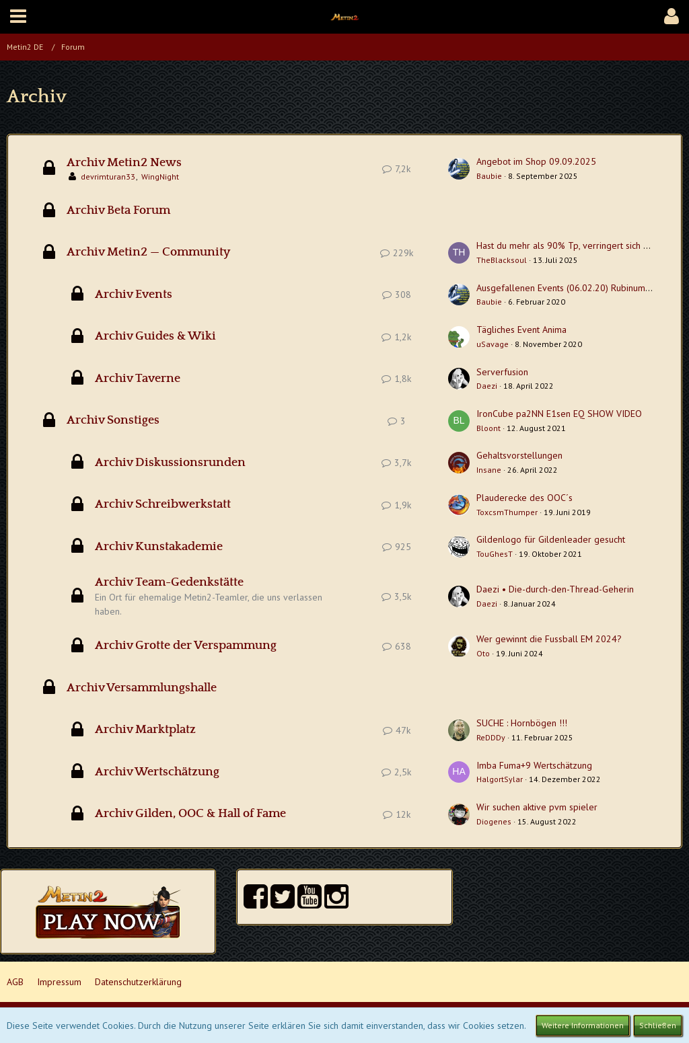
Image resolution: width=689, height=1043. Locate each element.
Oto (483, 653)
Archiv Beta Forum (118, 210)
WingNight (160, 176)
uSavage (492, 344)
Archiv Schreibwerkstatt (163, 504)
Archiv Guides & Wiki (155, 336)
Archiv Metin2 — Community (148, 252)
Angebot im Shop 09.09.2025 (536, 161)
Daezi (486, 386)
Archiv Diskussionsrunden (170, 462)
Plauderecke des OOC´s (524, 498)
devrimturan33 (108, 176)
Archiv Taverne (137, 378)
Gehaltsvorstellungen (519, 455)
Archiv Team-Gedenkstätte (169, 582)
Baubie (489, 176)
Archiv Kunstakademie (159, 546)
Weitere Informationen (583, 1025)
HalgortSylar (499, 779)
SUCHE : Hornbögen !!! (521, 723)
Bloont (488, 428)
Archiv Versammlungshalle (142, 688)
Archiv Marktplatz (145, 729)
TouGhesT (494, 554)
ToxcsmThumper (507, 512)
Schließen (657, 1025)
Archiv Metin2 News (124, 162)
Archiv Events (133, 294)
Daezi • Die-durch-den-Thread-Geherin (555, 589)
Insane (488, 470)
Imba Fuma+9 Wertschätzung (534, 765)
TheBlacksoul (501, 260)
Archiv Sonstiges (113, 420)
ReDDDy (490, 737)
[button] (18, 17)
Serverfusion (502, 372)
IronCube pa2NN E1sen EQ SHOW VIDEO (559, 414)
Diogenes (493, 821)
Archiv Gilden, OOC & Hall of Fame (190, 813)
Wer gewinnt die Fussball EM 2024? (549, 639)
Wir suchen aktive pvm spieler (536, 807)
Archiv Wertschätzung (157, 772)
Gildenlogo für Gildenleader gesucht (550, 539)
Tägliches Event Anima (521, 329)
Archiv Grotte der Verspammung (186, 645)
